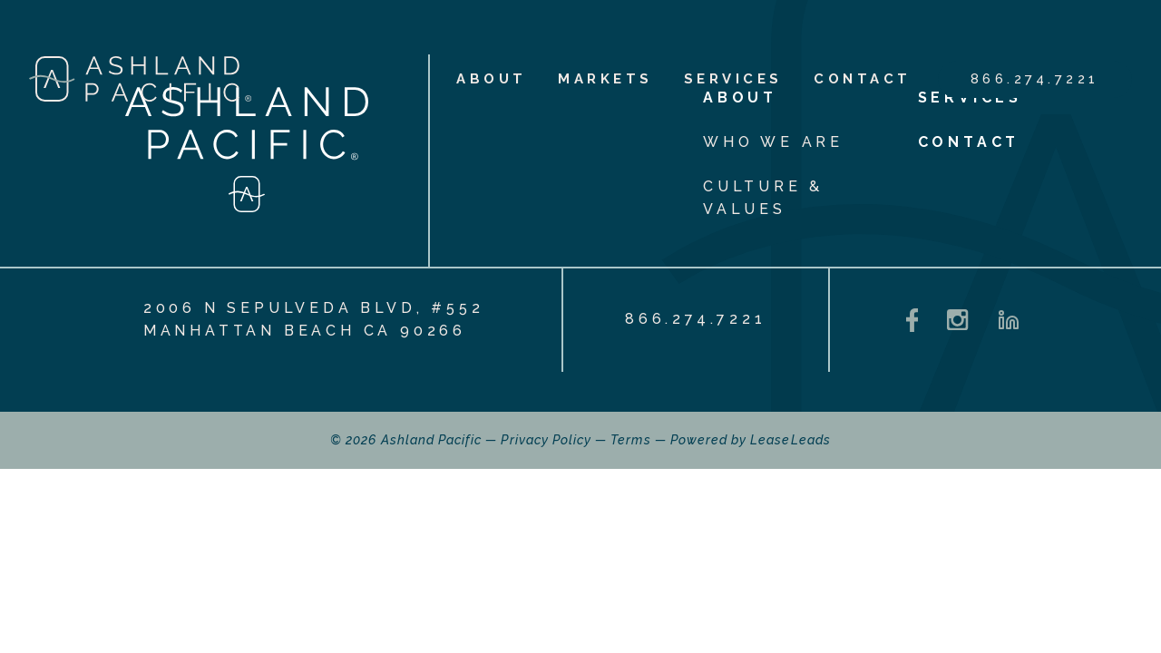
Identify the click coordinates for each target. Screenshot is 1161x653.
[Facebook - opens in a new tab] (912, 320)
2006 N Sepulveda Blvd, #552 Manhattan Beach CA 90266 (313, 319)
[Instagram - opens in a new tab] (957, 319)
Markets (605, 79)
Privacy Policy (546, 440)
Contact (863, 79)
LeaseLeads (790, 440)
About (491, 79)
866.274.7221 (1035, 79)
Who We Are (773, 142)
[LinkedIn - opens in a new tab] (1009, 320)
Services (733, 79)
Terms (630, 440)
